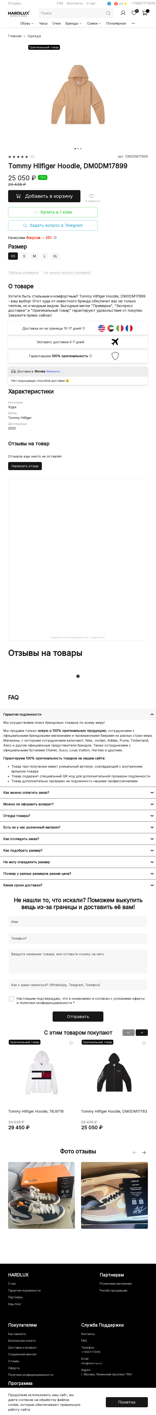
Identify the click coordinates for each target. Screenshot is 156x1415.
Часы (43, 23)
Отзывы (14, 3)
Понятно (126, 1402)
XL (55, 256)
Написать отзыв (25, 466)
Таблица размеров (23, 272)
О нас (90, 3)
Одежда (34, 36)
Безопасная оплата (22, 1340)
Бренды (73, 23)
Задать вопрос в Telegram (53, 225)
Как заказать (17, 1334)
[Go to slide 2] (78, 148)
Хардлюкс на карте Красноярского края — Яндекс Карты (78, 637)
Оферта (14, 1368)
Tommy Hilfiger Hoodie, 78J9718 (36, 1111)
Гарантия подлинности (24, 1290)
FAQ (60, 3)
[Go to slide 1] (75, 148)
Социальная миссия (22, 1354)
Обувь (27, 23)
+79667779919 (143, 3)
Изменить (53, 371)
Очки (56, 23)
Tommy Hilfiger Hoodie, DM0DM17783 (114, 1111)
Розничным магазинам (116, 1283)
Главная (14, 36)
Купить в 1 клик (53, 212)
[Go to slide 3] (80, 148)
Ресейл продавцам (113, 1290)
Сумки (94, 23)
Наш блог (14, 1304)
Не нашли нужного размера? (67, 272)
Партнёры (15, 1297)
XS (13, 256)
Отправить (78, 1016)
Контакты (75, 3)
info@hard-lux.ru (91, 1363)
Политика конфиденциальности (30, 1374)
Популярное (116, 23)
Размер (17, 246)
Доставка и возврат (22, 1347)
